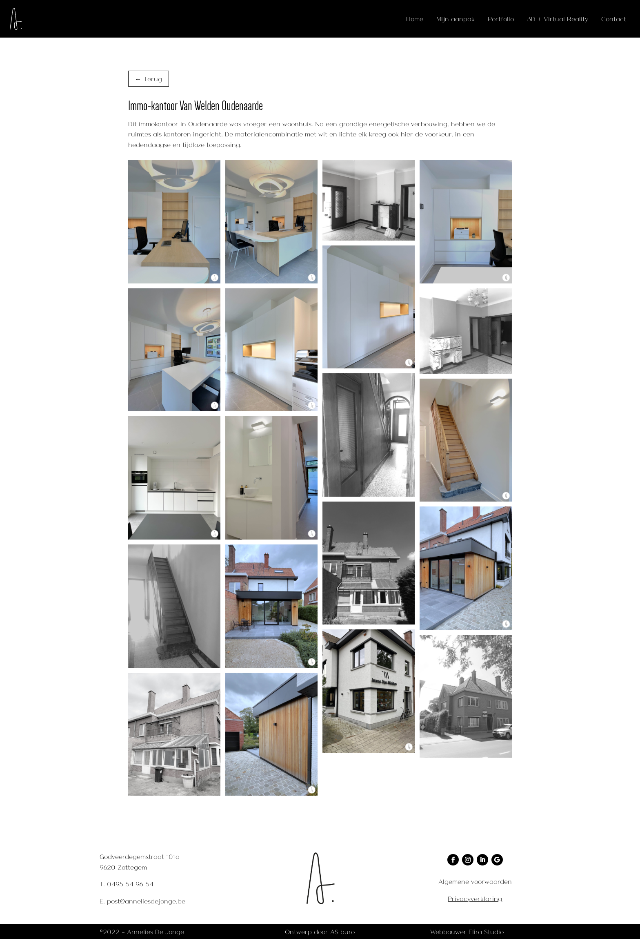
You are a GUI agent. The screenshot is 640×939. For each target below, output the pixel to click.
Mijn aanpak (455, 18)
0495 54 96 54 (130, 884)
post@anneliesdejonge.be (146, 901)
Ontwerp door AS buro (320, 931)
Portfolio (501, 18)
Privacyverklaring (475, 898)
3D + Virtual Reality (557, 18)
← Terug (148, 79)
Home (414, 18)
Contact (613, 18)
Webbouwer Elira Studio (467, 931)
